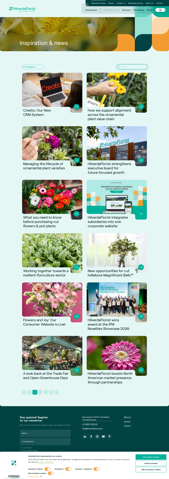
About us (149, 3)
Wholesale (136, 10)
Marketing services (135, 3)
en (158, 10)
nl (154, 10)
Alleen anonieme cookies (151, 468)
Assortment (88, 10)
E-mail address (28, 441)
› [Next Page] (51, 392)
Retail (147, 10)
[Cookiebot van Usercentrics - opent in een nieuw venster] (14, 474)
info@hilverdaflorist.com (92, 428)
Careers (120, 3)
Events (111, 3)
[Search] (132, 67)
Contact (159, 3)
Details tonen (33, 475)
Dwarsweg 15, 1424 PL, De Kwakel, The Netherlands (96, 418)
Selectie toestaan (151, 461)
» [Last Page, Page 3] (56, 392)
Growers (124, 10)
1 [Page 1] (34, 392)
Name (24, 433)
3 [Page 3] (45, 392)
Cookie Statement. (46, 460)
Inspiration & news (98, 3)
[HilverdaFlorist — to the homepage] (22, 7)
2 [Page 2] (40, 392)
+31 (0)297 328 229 (90, 424)
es (161, 10)
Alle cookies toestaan (151, 455)
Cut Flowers (26, 448)
